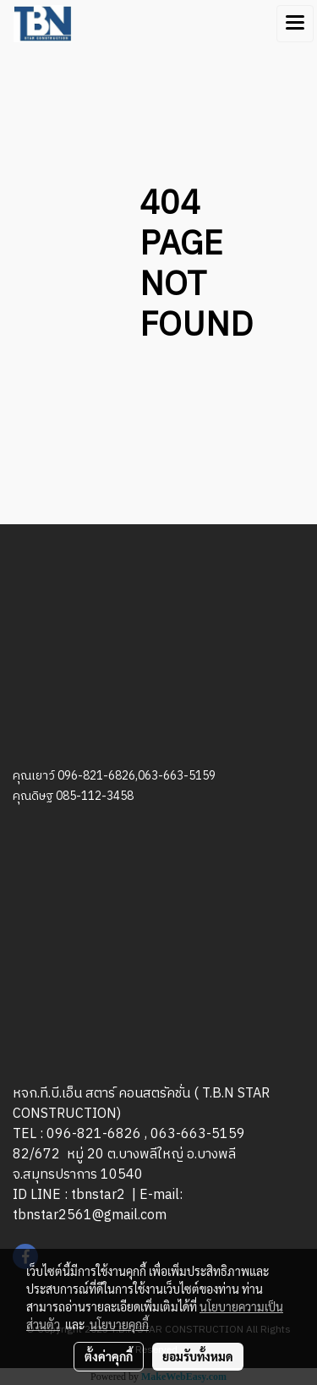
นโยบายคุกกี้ (119, 1324)
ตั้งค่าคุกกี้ (109, 1356)
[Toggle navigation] (295, 23)
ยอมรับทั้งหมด (197, 1356)
